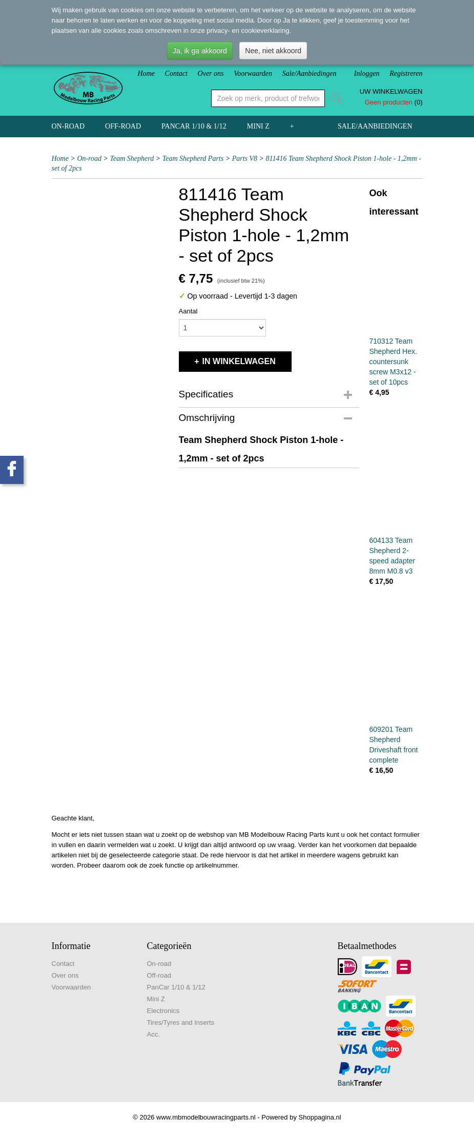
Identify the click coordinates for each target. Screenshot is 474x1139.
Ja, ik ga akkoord (200, 51)
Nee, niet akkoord (273, 51)
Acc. (153, 1034)
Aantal (188, 311)
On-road (68, 126)
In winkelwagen (239, 361)
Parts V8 (244, 158)
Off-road (123, 126)
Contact (176, 73)
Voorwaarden (253, 73)
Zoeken (334, 98)
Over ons (211, 73)
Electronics (163, 1011)
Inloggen (367, 73)
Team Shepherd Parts (193, 158)
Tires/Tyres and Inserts (181, 1022)
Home (146, 73)
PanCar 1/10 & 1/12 (193, 126)
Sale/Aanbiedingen (309, 73)
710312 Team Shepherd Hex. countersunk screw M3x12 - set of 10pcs (393, 361)
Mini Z (258, 126)
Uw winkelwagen (391, 91)
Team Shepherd (132, 158)
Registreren (405, 73)
